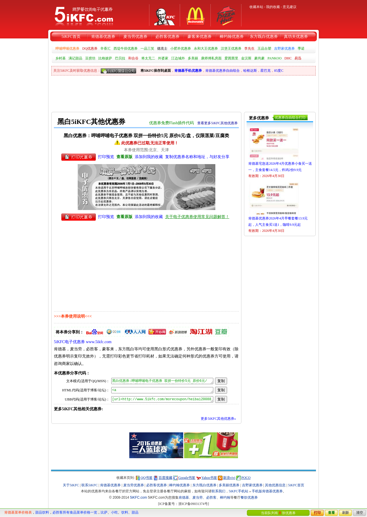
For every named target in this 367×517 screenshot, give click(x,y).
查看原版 (124, 157)
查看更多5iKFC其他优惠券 (217, 123)
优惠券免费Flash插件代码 (171, 123)
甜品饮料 (42, 512)
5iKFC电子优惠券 (69, 342)
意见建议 (289, 7)
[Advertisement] (155, 91)
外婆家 (163, 58)
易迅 (297, 58)
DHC (288, 58)
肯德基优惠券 (103, 36)
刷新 (345, 513)
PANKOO (275, 58)
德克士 (162, 48)
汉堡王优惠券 (231, 48)
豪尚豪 (259, 58)
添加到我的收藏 (149, 157)
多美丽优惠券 (229, 485)
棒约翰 (225, 497)
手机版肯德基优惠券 (267, 491)
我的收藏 (273, 7)
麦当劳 (197, 497)
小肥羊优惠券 (180, 48)
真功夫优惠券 (296, 36)
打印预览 (106, 157)
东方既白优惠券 (264, 36)
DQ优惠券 (89, 48)
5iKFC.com (138, 497)
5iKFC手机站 (239, 491)
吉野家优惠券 (284, 48)
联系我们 (218, 491)
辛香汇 (105, 48)
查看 (331, 513)
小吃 (114, 512)
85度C (278, 71)
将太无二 (148, 58)
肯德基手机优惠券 (188, 71)
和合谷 (133, 58)
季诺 (301, 48)
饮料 (124, 512)
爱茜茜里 (231, 58)
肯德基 (184, 497)
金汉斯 (246, 58)
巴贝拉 (120, 58)
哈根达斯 (250, 71)
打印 (317, 513)
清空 (359, 513)
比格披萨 (105, 58)
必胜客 (211, 497)
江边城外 (178, 58)
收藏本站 (256, 7)
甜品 (135, 512)
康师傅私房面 (211, 58)
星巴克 (265, 71)
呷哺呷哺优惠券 (67, 48)
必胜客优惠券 (167, 36)
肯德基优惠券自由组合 (222, 71)
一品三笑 (147, 48)
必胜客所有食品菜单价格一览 (74, 512)
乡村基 (60, 58)
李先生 (249, 48)
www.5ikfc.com (99, 342)
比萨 (104, 512)
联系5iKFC (89, 485)
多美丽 (193, 58)
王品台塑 (264, 48)
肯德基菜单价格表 (18, 512)
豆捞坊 (90, 58)
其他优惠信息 (275, 485)
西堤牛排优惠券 (126, 48)
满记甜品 (75, 58)
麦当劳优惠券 (135, 36)
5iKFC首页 (70, 36)
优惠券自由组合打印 (290, 118)
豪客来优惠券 (200, 36)
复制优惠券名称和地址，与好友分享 (197, 157)
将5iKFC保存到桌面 (155, 71)
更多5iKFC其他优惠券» (218, 419)
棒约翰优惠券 (232, 36)
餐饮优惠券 (249, 497)
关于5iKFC (71, 485)
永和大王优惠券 (206, 48)
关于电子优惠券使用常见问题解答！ (197, 217)
